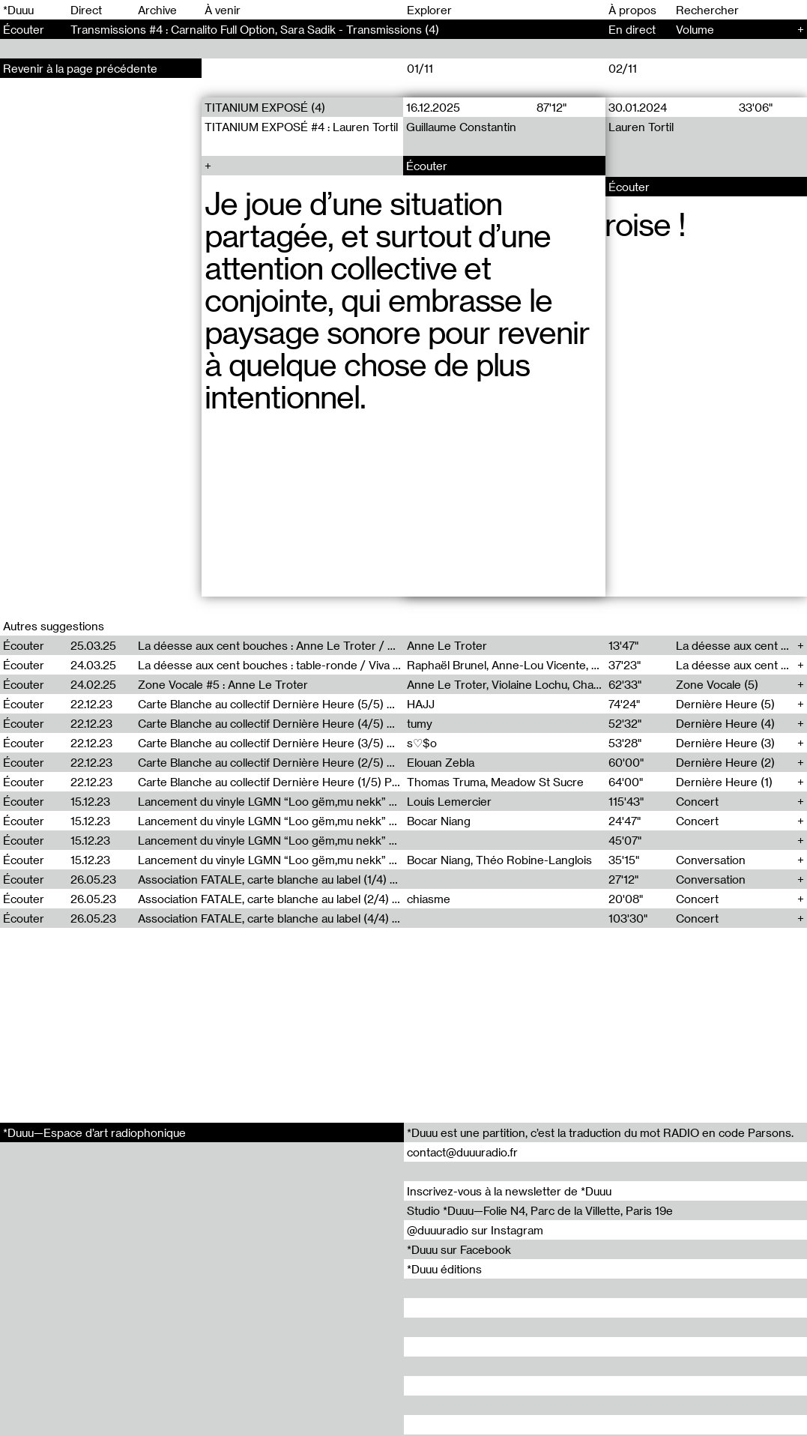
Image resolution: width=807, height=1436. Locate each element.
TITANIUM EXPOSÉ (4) (265, 107)
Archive (157, 9)
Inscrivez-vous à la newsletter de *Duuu (509, 1191)
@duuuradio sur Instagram (475, 1230)
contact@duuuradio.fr (462, 1152)
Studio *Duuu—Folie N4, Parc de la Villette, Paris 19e (540, 1210)
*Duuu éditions (444, 1269)
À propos (632, 9)
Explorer (429, 9)
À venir (223, 9)
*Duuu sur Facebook (459, 1249)
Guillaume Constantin (462, 126)
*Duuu (18, 9)
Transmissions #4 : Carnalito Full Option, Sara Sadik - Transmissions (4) (254, 29)
